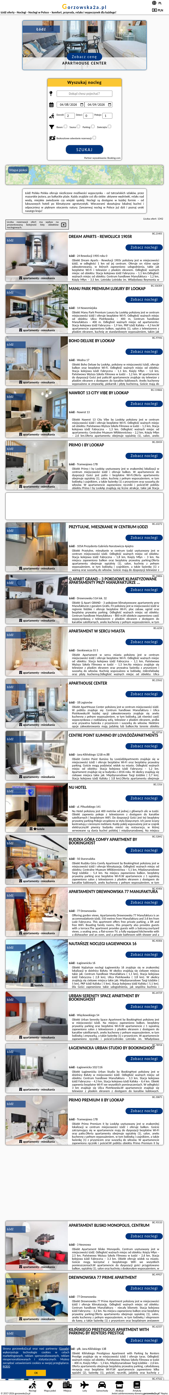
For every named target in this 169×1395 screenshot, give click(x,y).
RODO (6, 1366)
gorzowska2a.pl (84, 7)
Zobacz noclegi (144, 247)
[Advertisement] (84, 1183)
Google (64, 1348)
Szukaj (84, 149)
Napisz (164, 1393)
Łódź (10, 240)
